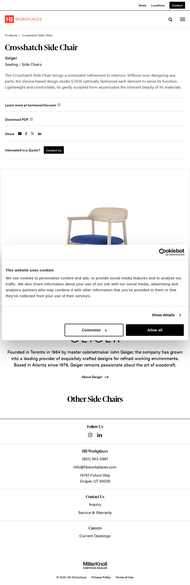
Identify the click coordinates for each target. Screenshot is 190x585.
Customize (94, 330)
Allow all (154, 330)
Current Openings (95, 535)
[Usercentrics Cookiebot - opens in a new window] (162, 252)
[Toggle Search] (170, 20)
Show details (163, 315)
